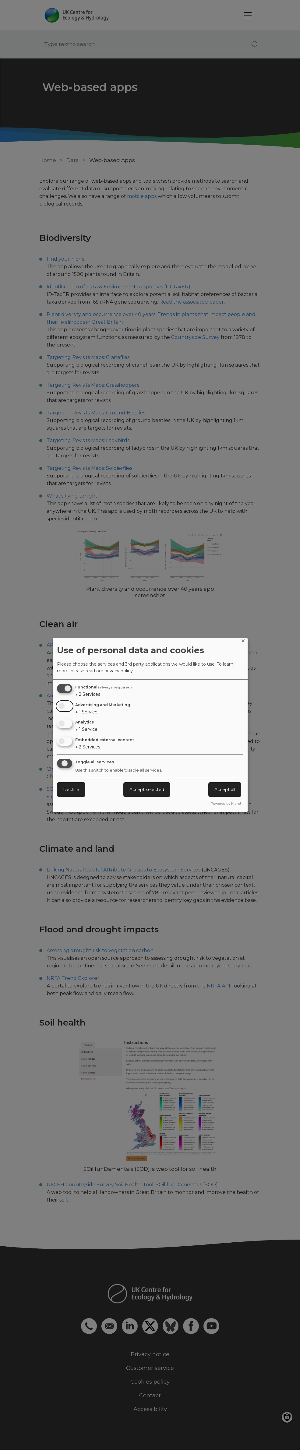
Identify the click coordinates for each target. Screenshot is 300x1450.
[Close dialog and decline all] (243, 642)
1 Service (86, 712)
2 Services (87, 694)
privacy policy (118, 671)
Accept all (224, 789)
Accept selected (146, 789)
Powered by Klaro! (226, 803)
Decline (71, 789)
